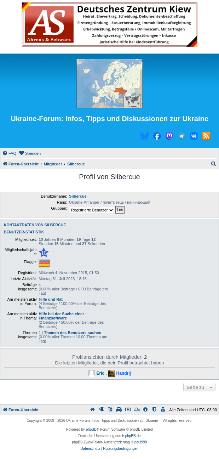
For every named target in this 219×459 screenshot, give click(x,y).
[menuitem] (9, 153)
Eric (100, 373)
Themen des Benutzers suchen (72, 332)
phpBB (91, 429)
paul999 (140, 442)
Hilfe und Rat (51, 299)
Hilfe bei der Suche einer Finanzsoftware (61, 316)
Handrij (123, 373)
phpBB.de (133, 436)
